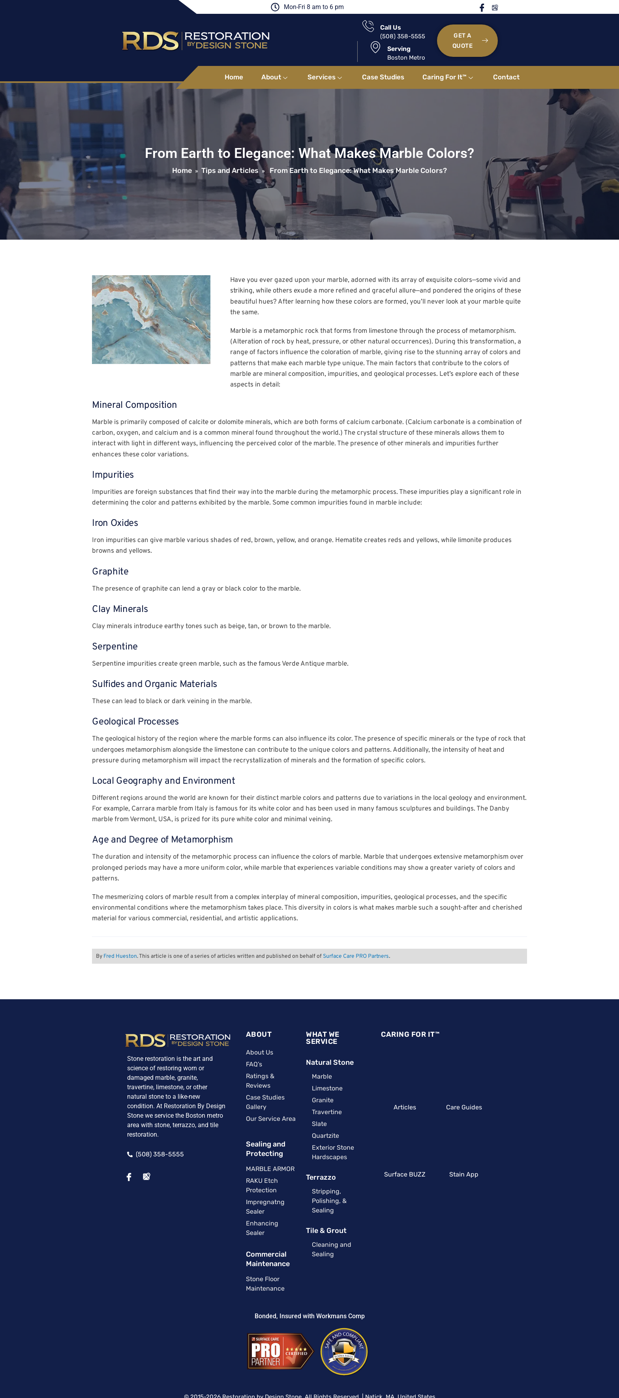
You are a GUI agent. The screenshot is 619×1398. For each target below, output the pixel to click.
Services (326, 62)
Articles (417, 1092)
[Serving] (382, 29)
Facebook (508, 7)
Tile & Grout (309, 1198)
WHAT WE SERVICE (322, 1019)
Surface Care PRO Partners (354, 941)
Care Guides (487, 1092)
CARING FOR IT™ (417, 1019)
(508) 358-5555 (330, 39)
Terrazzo (304, 1154)
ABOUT (231, 1019)
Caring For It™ (448, 62)
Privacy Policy (324, 1355)
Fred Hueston (118, 941)
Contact (506, 62)
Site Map (286, 1355)
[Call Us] (295, 29)
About (275, 62)
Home (234, 62)
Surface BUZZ (417, 1159)
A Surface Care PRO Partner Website (309, 1364)
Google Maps (520, 7)
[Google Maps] (116, 1153)
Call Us (318, 30)
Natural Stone (312, 1040)
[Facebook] (98, 1153)
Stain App (487, 1159)
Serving (406, 30)
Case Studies (383, 62)
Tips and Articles (230, 155)
